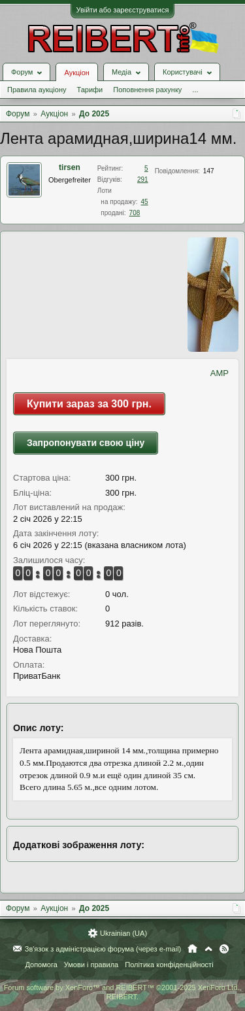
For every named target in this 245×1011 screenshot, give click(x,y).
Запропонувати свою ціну (85, 442)
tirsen (69, 167)
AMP (219, 373)
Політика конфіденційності (169, 964)
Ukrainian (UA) (123, 933)
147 (208, 171)
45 (144, 201)
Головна (192, 948)
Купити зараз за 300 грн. (89, 403)
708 (134, 212)
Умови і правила (91, 964)
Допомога (41, 964)
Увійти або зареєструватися (122, 10)
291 (142, 179)
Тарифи (89, 90)
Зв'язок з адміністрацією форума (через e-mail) (103, 949)
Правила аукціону (36, 90)
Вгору (208, 948)
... (195, 90)
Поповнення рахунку (147, 90)
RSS (224, 948)
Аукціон (76, 73)
